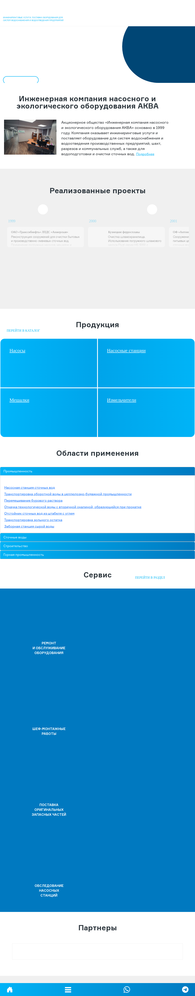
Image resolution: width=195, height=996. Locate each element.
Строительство (15, 546)
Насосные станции (126, 350)
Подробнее (145, 154)
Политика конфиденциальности (97, 977)
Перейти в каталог (23, 330)
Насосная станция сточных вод (29, 487)
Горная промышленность (23, 555)
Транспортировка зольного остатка (33, 520)
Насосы (17, 350)
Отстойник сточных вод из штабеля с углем (39, 513)
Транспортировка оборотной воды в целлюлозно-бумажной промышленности (68, 494)
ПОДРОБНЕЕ (20, 80)
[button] (68, 989)
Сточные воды (14, 537)
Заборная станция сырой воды (29, 526)
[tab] (97, 471)
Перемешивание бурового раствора (33, 500)
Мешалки (19, 400)
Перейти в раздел (150, 577)
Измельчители (121, 400)
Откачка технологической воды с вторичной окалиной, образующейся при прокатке (72, 507)
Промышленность (17, 471)
